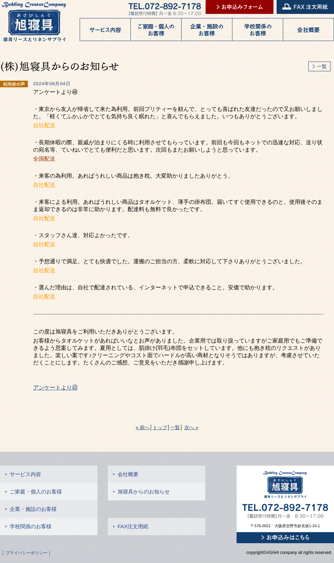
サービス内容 (23, 474)
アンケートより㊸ (55, 388)
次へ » (191, 427)
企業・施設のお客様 (31, 509)
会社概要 (125, 474)
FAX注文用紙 (130, 526)
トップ (160, 427)
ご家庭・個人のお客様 (33, 491)
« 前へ (143, 427)
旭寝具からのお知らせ (141, 491)
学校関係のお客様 (28, 526)
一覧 (319, 66)
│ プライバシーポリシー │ (26, 552)
